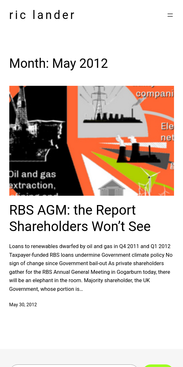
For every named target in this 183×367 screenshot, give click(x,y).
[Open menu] (170, 15)
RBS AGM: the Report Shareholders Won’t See (80, 218)
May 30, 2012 (23, 305)
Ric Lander (42, 15)
